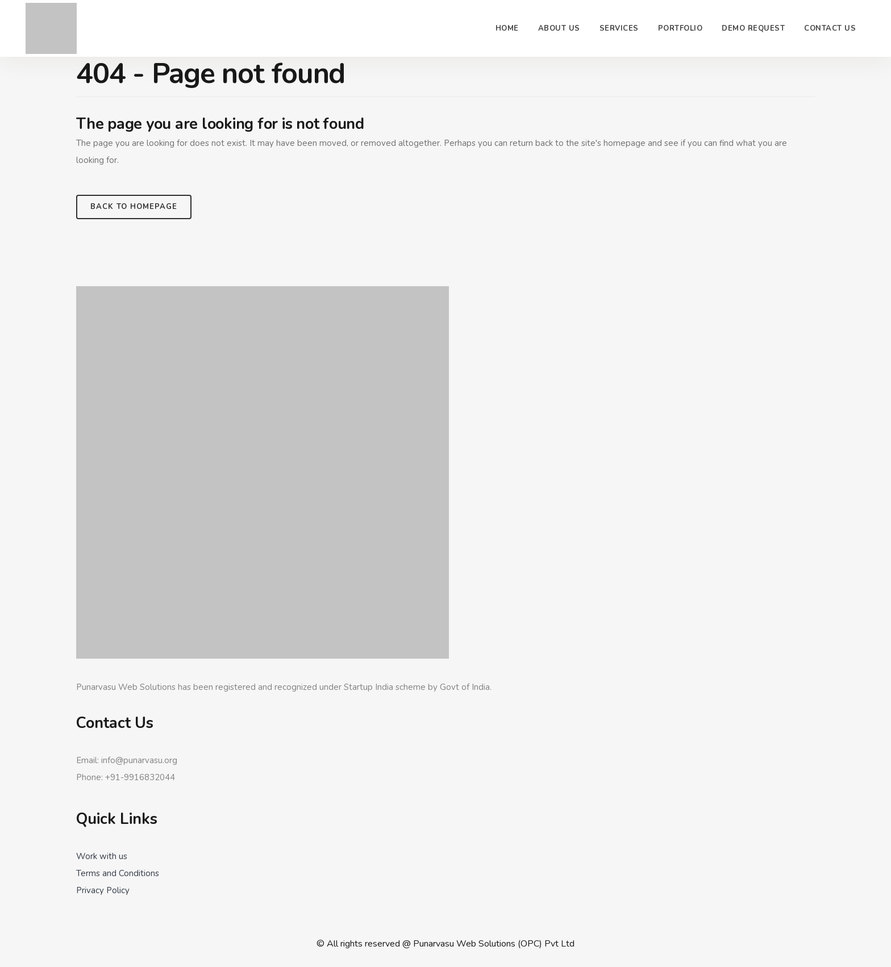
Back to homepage (133, 207)
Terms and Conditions (117, 873)
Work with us (101, 856)
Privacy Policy (103, 890)
